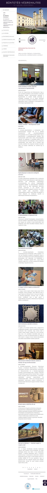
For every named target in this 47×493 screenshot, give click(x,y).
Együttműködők (31, 479)
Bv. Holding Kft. (6, 19)
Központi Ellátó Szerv (7, 20)
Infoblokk (45, 484)
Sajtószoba (5, 33)
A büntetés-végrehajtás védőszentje (8, 25)
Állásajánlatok (22, 55)
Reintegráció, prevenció (8, 36)
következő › (30, 469)
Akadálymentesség (24, 476)
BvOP (4, 14)
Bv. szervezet (6, 10)
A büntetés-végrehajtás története (8, 23)
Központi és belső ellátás (9, 39)
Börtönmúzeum (6, 27)
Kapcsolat (40, 55)
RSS (36, 479)
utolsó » (36, 469)
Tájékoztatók (36, 53)
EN (44, 41)
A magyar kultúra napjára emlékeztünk (28, 287)
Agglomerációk (22, 60)
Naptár (20, 42)
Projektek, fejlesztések (8, 42)
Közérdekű (5, 45)
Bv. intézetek (6, 15)
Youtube (36, 476)
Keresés (46, 5)
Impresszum (26, 473)
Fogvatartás (6, 30)
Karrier (5, 49)
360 (45, 481)
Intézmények (5, 17)
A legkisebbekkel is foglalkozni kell (27, 215)
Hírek (4, 12)
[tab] (8, 10)
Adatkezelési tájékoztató (35, 473)
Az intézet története (27, 53)
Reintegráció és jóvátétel (25, 248)
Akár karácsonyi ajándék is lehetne (27, 324)
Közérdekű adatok (31, 55)
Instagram (42, 476)
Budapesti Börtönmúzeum (9, 52)
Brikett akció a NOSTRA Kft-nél (26, 404)
